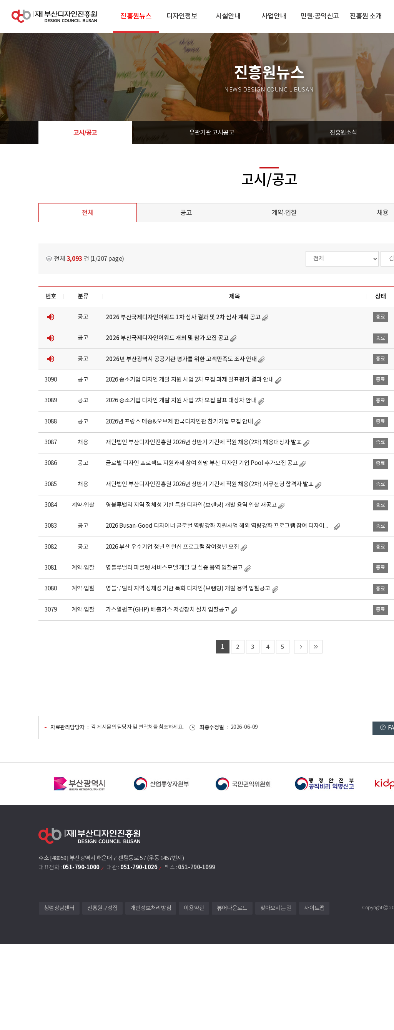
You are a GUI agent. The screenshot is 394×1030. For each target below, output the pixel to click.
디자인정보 (182, 16)
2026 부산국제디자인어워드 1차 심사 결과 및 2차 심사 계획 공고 (183, 317)
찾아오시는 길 (276, 908)
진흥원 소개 (366, 16)
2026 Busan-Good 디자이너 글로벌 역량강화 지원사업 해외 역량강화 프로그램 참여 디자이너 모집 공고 (219, 526)
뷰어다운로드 (232, 908)
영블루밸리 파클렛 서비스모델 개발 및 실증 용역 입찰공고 (174, 568)
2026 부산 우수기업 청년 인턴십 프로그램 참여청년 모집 (172, 547)
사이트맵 (314, 908)
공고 (186, 213)
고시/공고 (85, 133)
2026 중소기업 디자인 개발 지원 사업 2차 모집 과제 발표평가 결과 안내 (190, 380)
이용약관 (194, 908)
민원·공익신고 (319, 16)
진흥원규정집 (102, 908)
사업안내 (273, 16)
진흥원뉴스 (135, 16)
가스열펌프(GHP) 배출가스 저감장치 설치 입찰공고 (167, 610)
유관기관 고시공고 (211, 132)
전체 (87, 213)
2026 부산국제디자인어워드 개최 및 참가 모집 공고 (167, 338)
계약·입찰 (284, 213)
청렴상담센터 (59, 908)
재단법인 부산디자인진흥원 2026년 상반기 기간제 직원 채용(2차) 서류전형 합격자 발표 (210, 484)
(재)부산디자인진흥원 (54, 16)
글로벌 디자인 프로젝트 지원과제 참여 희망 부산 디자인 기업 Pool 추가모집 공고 (202, 463)
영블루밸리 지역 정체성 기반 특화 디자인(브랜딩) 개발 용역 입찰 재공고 (191, 505)
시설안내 (228, 16)
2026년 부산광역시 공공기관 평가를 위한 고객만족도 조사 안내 (181, 359)
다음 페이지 (301, 646)
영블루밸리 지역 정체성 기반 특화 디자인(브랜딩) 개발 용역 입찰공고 (188, 588)
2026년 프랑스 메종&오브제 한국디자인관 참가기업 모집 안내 (179, 421)
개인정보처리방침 (150, 908)
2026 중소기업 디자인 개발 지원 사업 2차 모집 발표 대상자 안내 (181, 400)
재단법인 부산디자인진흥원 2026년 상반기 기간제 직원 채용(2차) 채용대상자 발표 (204, 442)
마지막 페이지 (316, 646)
